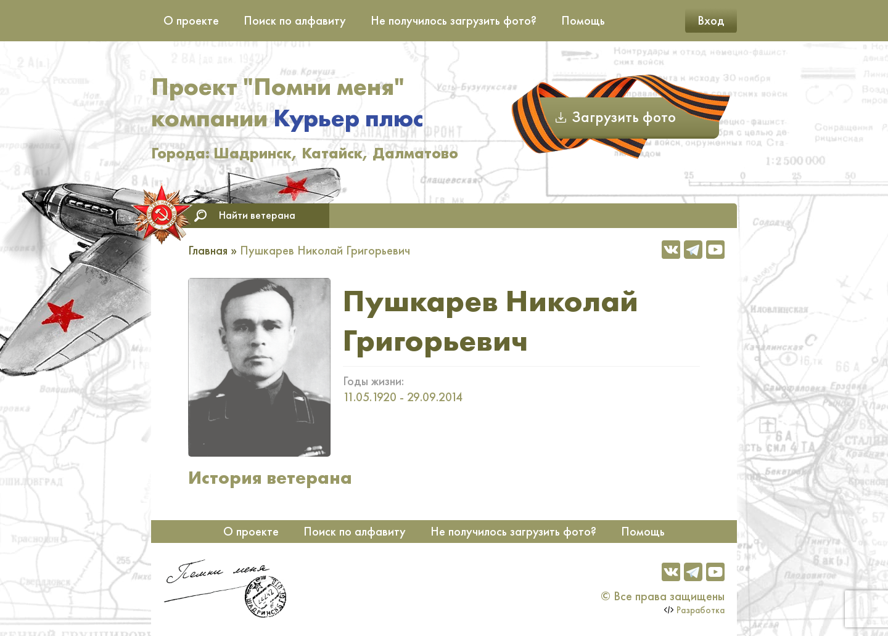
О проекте (191, 20)
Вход (711, 20)
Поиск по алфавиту (295, 20)
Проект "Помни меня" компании (287, 102)
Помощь (583, 20)
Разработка (700, 610)
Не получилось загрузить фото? (453, 20)
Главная (208, 250)
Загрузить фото (624, 117)
